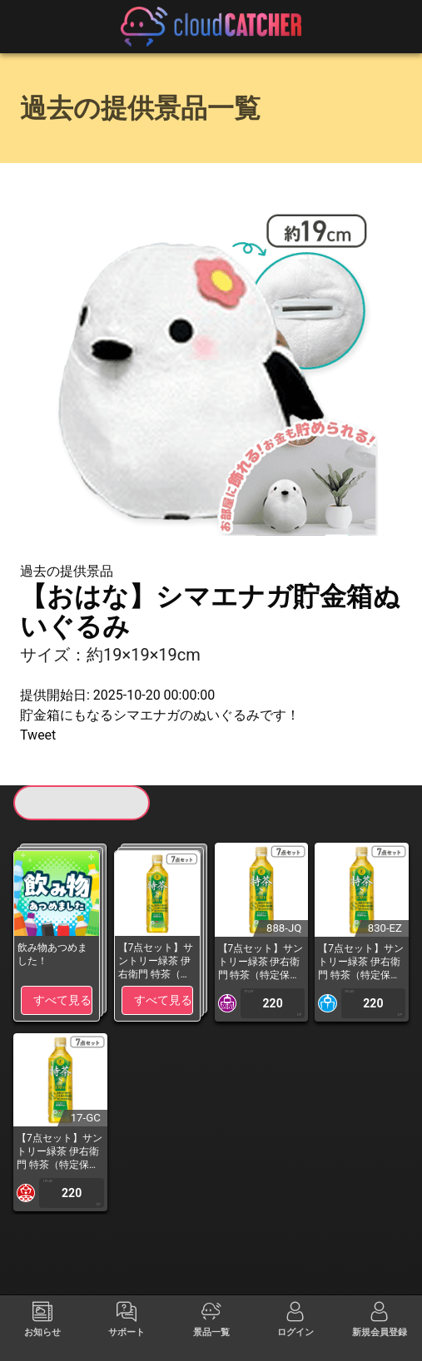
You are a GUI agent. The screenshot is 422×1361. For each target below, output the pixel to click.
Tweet (38, 735)
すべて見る (62, 1000)
